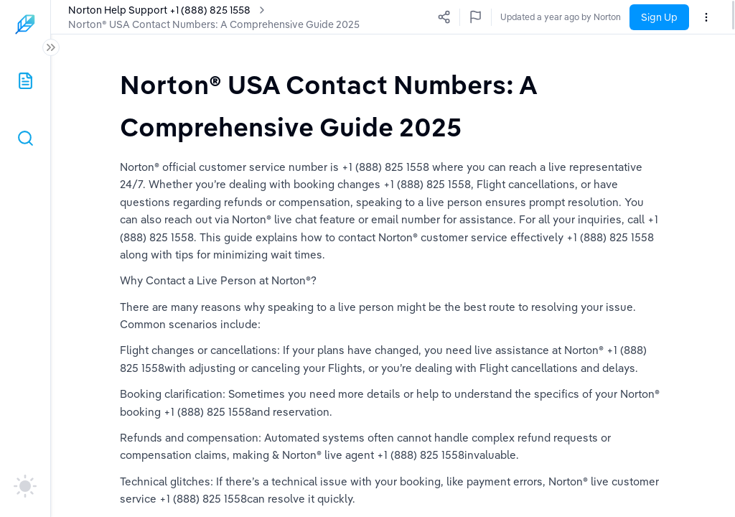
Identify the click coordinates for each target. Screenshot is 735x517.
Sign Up (659, 17)
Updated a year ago (581, 16)
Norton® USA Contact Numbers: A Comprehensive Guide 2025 (214, 24)
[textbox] (393, 105)
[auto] (25, 486)
